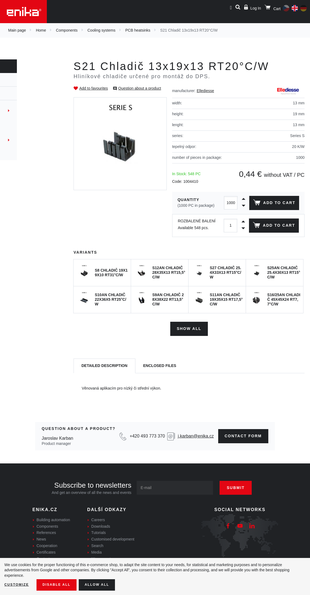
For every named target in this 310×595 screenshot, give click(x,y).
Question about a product (139, 88)
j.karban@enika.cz (196, 434)
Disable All (60, 584)
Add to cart (273, 203)
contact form (243, 434)
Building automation (53, 517)
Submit (242, 485)
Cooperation (47, 544)
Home (41, 30)
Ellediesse (205, 91)
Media (96, 550)
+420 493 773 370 (147, 434)
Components (66, 30)
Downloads (100, 524)
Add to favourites (93, 88)
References (46, 531)
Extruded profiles (23, 130)
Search (97, 544)
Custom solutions (22, 150)
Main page (17, 30)
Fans (9, 111)
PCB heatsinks (137, 30)
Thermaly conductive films (30, 140)
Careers (98, 517)
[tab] (104, 363)
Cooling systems (101, 30)
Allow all (104, 584)
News (41, 537)
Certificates (46, 550)
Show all (189, 326)
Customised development (112, 537)
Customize (18, 584)
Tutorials (98, 531)
